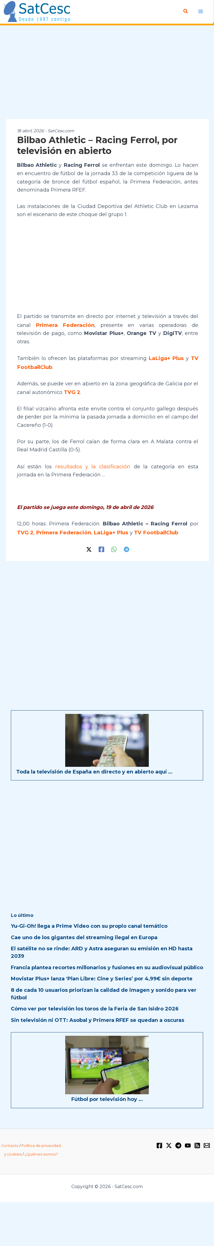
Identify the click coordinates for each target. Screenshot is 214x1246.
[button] (186, 11)
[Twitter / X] (89, 537)
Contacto (10, 1134)
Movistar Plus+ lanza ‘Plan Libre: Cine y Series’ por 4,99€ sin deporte (102, 967)
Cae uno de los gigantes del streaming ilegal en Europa (84, 926)
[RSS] (197, 1134)
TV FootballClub (150, 521)
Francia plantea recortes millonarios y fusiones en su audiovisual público (107, 956)
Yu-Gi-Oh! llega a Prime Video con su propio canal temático (89, 915)
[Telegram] (126, 537)
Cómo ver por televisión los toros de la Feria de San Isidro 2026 (95, 997)
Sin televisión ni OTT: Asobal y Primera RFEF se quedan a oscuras (97, 1008)
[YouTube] (188, 1134)
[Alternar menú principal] (200, 11)
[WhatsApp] (114, 537)
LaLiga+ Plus (167, 349)
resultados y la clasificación (84, 455)
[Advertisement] (107, 73)
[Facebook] (101, 537)
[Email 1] (207, 1134)
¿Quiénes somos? (41, 1142)
